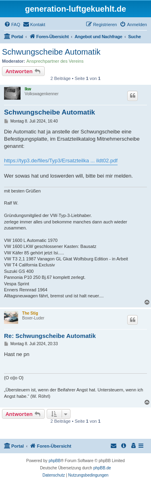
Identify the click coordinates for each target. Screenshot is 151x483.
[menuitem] (12, 24)
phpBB (55, 460)
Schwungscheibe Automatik (51, 51)
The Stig (30, 313)
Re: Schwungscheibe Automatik (50, 335)
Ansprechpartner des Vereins (55, 61)
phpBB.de (102, 468)
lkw (28, 89)
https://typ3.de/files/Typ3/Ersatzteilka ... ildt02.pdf (61, 161)
